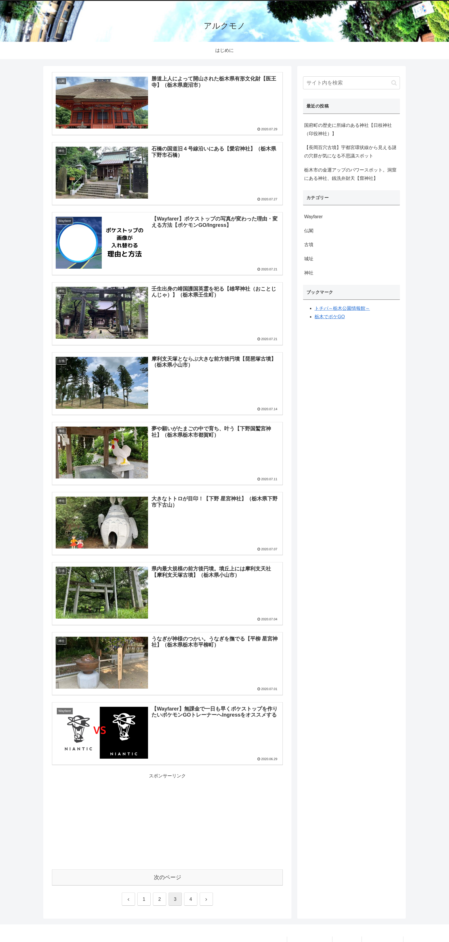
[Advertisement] (167, 820)
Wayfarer (313, 216)
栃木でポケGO (330, 316)
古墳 (308, 244)
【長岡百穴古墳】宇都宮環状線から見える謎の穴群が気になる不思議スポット (350, 151)
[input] (351, 82)
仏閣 (308, 230)
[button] (394, 83)
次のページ (167, 877)
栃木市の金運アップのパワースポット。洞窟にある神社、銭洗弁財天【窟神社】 (350, 174)
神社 (308, 272)
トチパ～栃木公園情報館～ (342, 308)
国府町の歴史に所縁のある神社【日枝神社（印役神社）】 (348, 129)
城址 (308, 258)
